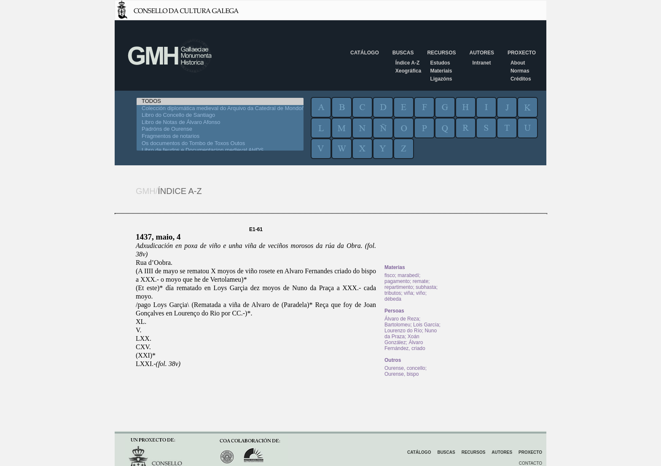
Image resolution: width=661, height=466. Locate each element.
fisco (389, 275)
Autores (481, 53)
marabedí (408, 275)
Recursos (441, 53)
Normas (520, 71)
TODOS (220, 101)
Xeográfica (408, 71)
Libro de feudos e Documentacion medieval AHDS (220, 150)
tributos (392, 293)
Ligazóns (441, 79)
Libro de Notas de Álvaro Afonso (220, 122)
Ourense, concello (404, 368)
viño (420, 293)
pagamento (397, 281)
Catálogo (364, 53)
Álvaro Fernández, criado (404, 345)
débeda (392, 299)
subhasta (426, 287)
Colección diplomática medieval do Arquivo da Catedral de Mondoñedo (220, 108)
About (518, 63)
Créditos (521, 79)
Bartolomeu (397, 325)
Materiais (441, 71)
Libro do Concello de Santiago (220, 115)
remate (420, 281)
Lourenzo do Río (403, 331)
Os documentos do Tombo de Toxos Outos (220, 143)
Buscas (403, 53)
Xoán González (401, 339)
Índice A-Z (407, 63)
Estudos (440, 63)
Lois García (426, 325)
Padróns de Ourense (220, 129)
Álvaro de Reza (401, 319)
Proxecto (522, 53)
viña (408, 293)
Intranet (481, 63)
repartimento (398, 287)
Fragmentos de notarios (220, 136)
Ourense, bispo (401, 374)
